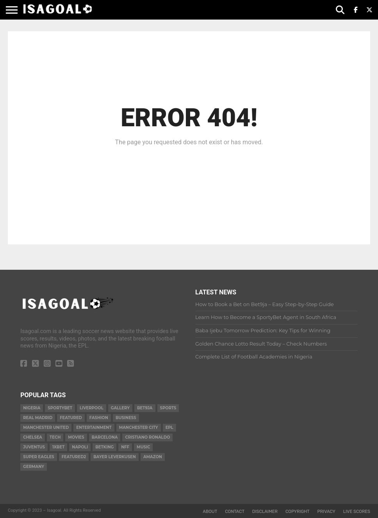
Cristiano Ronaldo (147, 437)
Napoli (80, 447)
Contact (234, 511)
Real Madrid (37, 417)
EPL (169, 427)
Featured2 (74, 456)
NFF (125, 447)
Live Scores (356, 511)
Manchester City (138, 427)
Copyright (297, 511)
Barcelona (105, 437)
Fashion (98, 417)
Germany (33, 466)
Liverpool (91, 407)
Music (143, 447)
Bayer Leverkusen (114, 456)
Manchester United (46, 427)
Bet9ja (145, 407)
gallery (120, 407)
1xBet (58, 447)
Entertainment (93, 427)
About (210, 511)
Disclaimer (265, 511)
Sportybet (60, 407)
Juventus (34, 447)
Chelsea (32, 437)
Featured (71, 417)
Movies (76, 437)
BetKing (104, 447)
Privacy (326, 511)
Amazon (152, 456)
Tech (55, 437)
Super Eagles (38, 456)
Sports (168, 407)
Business (126, 417)
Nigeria (31, 407)
